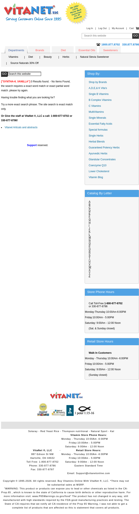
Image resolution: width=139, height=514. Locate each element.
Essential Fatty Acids (100, 123)
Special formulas (98, 129)
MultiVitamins (96, 111)
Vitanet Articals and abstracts (21, 127)
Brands (39, 50)
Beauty (48, 56)
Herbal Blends (97, 141)
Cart (131, 28)
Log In (89, 28)
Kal (112, 431)
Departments (16, 50)
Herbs (66, 56)
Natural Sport (99, 431)
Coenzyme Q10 (97, 165)
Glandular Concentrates (102, 159)
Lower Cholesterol (99, 171)
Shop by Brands (99, 82)
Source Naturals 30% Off (24, 63)
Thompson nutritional (75, 431)
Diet (63, 50)
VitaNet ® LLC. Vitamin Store (66, 395)
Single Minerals (97, 117)
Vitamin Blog (96, 177)
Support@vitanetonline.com (93, 473)
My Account (118, 28)
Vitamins (13, 56)
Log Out (102, 28)
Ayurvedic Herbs (98, 153)
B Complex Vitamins (100, 100)
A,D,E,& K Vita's (98, 88)
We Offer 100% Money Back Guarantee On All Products (76, 13)
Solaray (33, 431)
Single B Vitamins (99, 94)
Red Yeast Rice (49, 431)
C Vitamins (95, 105)
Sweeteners (110, 50)
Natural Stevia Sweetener (94, 56)
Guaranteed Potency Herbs (104, 147)
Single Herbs (96, 135)
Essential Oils (87, 50)
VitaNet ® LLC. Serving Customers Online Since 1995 (32, 13)
